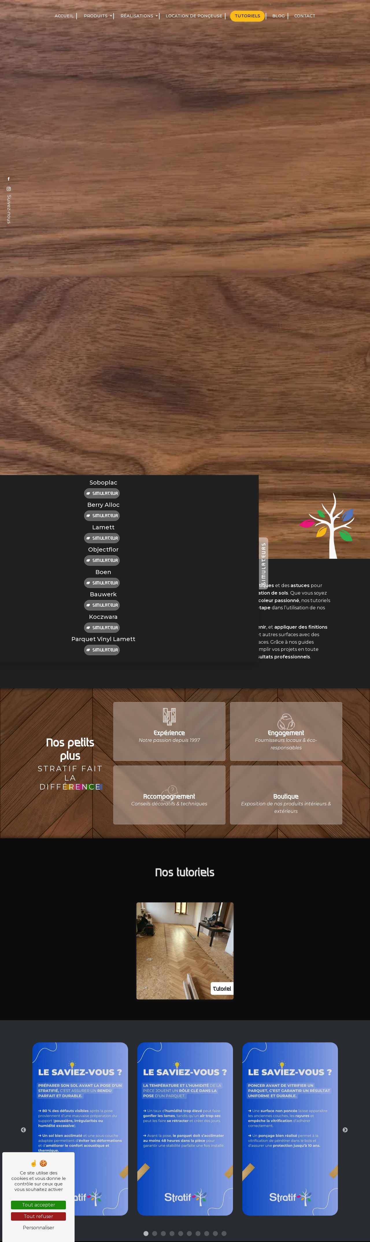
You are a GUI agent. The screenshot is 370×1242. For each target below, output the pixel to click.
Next (345, 1155)
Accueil (64, 15)
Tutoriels (247, 15)
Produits (96, 15)
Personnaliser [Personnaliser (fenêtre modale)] (38, 1227)
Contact (304, 15)
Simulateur (102, 493)
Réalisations (137, 15)
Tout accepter (38, 1205)
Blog (278, 15)
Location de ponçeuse (194, 15)
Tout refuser (38, 1216)
